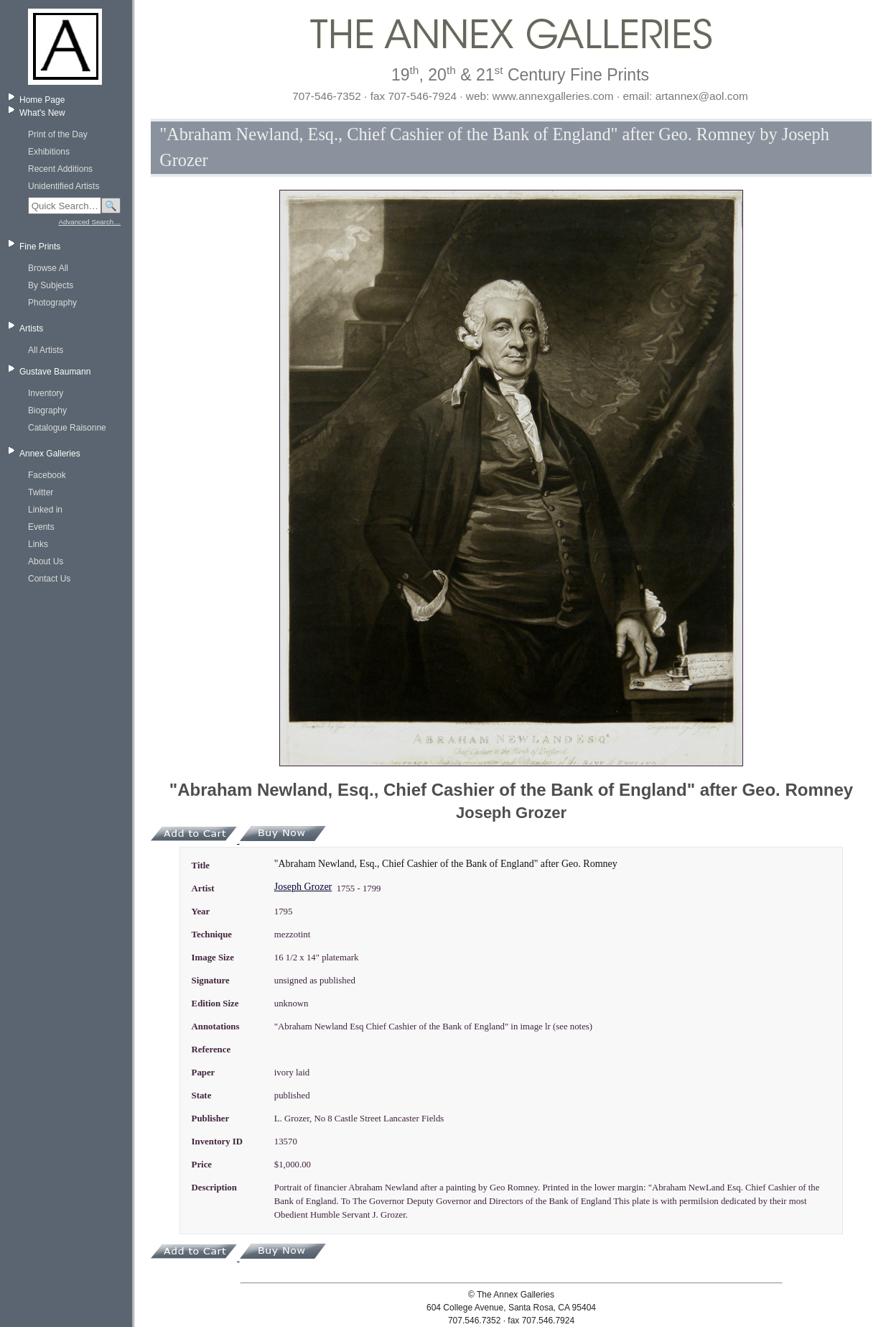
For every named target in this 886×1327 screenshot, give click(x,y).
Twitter (40, 492)
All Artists (45, 350)
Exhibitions (49, 152)
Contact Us (49, 579)
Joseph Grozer (303, 886)
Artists (31, 328)
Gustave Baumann (54, 372)
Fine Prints (39, 247)
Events (41, 527)
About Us (45, 561)
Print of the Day (58, 134)
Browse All (48, 268)
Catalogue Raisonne (67, 428)
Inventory (45, 393)
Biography (47, 410)
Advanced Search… (90, 222)
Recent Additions (60, 169)
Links (38, 544)
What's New (42, 113)
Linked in (45, 510)
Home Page (42, 100)
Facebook (47, 475)
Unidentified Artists (63, 186)
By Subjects (50, 285)
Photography (52, 303)
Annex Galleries (49, 454)
